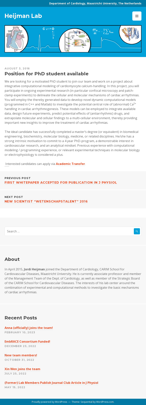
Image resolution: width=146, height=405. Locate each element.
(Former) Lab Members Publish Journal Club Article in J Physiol (51, 383)
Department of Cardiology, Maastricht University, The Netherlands (95, 3)
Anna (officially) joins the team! (29, 328)
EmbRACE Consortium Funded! (27, 341)
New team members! (21, 355)
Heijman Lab (23, 15)
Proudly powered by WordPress (49, 401)
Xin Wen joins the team (22, 369)
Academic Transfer (70, 164)
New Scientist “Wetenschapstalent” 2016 (73, 199)
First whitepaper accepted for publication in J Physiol (73, 180)
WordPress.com (105, 401)
